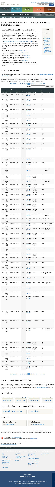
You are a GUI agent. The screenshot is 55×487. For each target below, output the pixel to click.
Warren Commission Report (47, 42)
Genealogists (17, 453)
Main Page (46, 37)
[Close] (53, 474)
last (44, 83)
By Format (4, 454)
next (41, 83)
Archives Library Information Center (7, 465)
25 (22, 83)
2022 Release (34, 400)
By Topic (3, 453)
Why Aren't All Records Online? (33, 464)
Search (51, 4)
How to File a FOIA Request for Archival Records (33, 466)
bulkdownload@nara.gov (42, 387)
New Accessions (45, 454)
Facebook (21, 476)
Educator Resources (27, 9)
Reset (52, 86)
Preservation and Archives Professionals (20, 457)
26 (24, 83)
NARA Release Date (12, 91)
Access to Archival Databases (5, 463)
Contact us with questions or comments (9, 444)
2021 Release (47, 400)
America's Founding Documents (49, 9)
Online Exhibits (5, 467)
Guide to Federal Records (33, 458)
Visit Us (38, 9)
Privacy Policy (22, 481)
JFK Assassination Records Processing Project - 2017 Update (18, 41)
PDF (27, 95)
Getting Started (31, 453)
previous (15, 83)
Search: (28, 86)
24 (20, 83)
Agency (23, 91)
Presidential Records (6, 460)
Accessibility (16, 481)
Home (3, 17)
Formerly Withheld (18, 91)
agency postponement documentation (31, 397)
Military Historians (18, 454)
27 (26, 83)
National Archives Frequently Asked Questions (32, 456)
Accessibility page (33, 438)
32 (36, 83)
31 (34, 83)
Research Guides (33, 451)
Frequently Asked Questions (12, 411)
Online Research (6, 451)
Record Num (7, 91)
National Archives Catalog (7, 459)
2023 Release (20, 400)
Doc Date (28, 92)
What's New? (45, 451)
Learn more (42, 484)
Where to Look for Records (33, 461)
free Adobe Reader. (16, 437)
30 (32, 83)
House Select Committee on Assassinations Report (47, 46)
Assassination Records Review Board (47, 51)
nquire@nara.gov (10, 424)
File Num (42, 91)
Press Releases (34, 411)
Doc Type (34, 92)
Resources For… (19, 451)
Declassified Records (32, 460)
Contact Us (51, 2)
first (11, 83)
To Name (47, 92)
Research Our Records (5, 9)
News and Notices (45, 453)
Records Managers (19, 459)
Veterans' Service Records (16, 9)
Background (47, 38)
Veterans (17, 460)
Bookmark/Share (44, 2)
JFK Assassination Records (21, 17)
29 (30, 83)
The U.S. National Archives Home (13, 3)
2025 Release (7, 400)
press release (23, 50)
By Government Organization (5, 457)
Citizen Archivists (35, 2)
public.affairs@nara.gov (38, 424)
